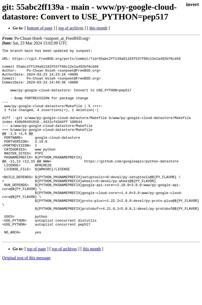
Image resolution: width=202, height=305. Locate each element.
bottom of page (40, 28)
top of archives (70, 28)
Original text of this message (26, 295)
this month (98, 28)
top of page (36, 286)
